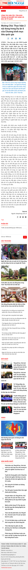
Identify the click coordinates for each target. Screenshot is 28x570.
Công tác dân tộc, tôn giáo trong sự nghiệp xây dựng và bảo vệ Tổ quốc (12, 17)
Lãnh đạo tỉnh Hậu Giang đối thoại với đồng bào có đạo (13, 329)
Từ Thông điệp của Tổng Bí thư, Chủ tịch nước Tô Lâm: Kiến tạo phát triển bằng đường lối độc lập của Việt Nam (14, 388)
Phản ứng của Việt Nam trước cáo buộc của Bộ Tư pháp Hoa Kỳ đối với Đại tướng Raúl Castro (15, 535)
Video (3, 417)
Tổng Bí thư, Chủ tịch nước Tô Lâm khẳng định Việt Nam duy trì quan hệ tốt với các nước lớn (13, 376)
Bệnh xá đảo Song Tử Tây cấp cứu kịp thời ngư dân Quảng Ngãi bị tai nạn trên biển (15, 507)
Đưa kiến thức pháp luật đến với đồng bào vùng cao (13, 348)
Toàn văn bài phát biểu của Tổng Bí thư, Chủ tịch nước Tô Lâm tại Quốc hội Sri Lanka (15, 515)
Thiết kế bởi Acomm (6, 567)
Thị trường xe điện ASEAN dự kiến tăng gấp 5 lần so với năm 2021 (14, 333)
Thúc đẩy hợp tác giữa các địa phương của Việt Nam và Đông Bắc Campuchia (15, 528)
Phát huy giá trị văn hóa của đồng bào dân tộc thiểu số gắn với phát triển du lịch (14, 319)
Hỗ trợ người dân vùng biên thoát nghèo (12, 315)
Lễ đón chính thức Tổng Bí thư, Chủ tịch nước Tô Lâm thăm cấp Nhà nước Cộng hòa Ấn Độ (21, 454)
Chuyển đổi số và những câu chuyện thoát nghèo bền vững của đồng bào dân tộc (13, 311)
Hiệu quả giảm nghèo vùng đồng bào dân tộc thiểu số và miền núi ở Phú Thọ (14, 343)
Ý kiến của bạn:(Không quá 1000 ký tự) (11, 227)
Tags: (2, 219)
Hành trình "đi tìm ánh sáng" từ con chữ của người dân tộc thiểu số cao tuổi (13, 338)
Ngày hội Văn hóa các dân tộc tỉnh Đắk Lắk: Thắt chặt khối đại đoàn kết (13, 353)
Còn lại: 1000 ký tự (6, 236)
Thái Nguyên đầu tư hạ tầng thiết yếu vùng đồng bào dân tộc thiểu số (13, 324)
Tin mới (3, 10)
